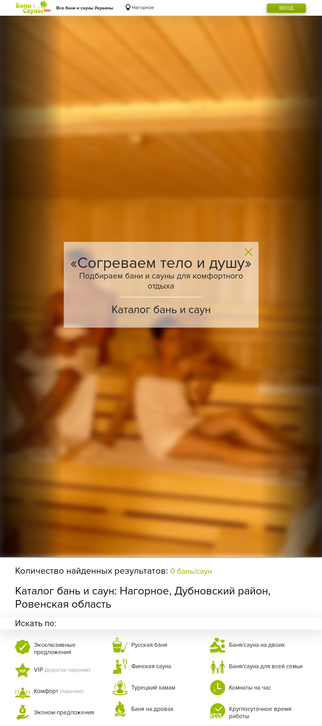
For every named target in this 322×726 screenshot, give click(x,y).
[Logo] (33, 7)
